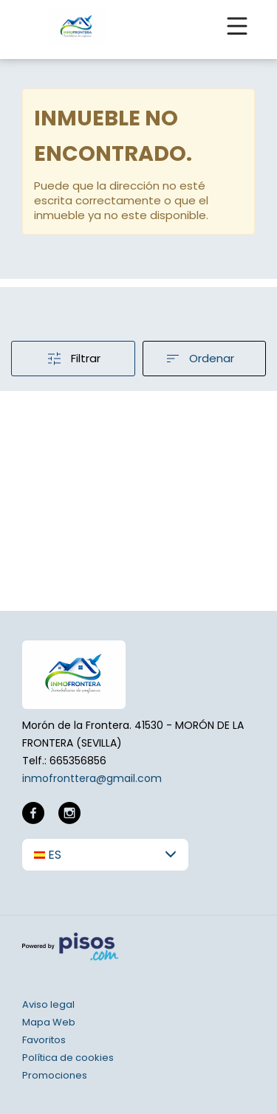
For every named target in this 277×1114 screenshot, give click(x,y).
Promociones (54, 1075)
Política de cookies (68, 1058)
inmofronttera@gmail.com (92, 778)
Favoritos (44, 1040)
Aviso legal (48, 1004)
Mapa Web (48, 1022)
